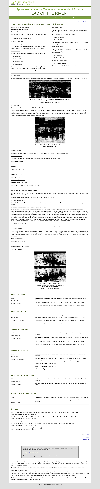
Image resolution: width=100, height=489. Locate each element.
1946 (87, 437)
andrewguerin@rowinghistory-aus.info (32, 452)
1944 (87, 434)
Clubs (62, 17)
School (47, 17)
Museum (68, 17)
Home (24, 17)
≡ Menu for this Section (83, 21)
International (32, 17)
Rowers (75, 17)
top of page (86, 439)
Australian (40, 17)
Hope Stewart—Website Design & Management (52, 484)
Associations (55, 17)
